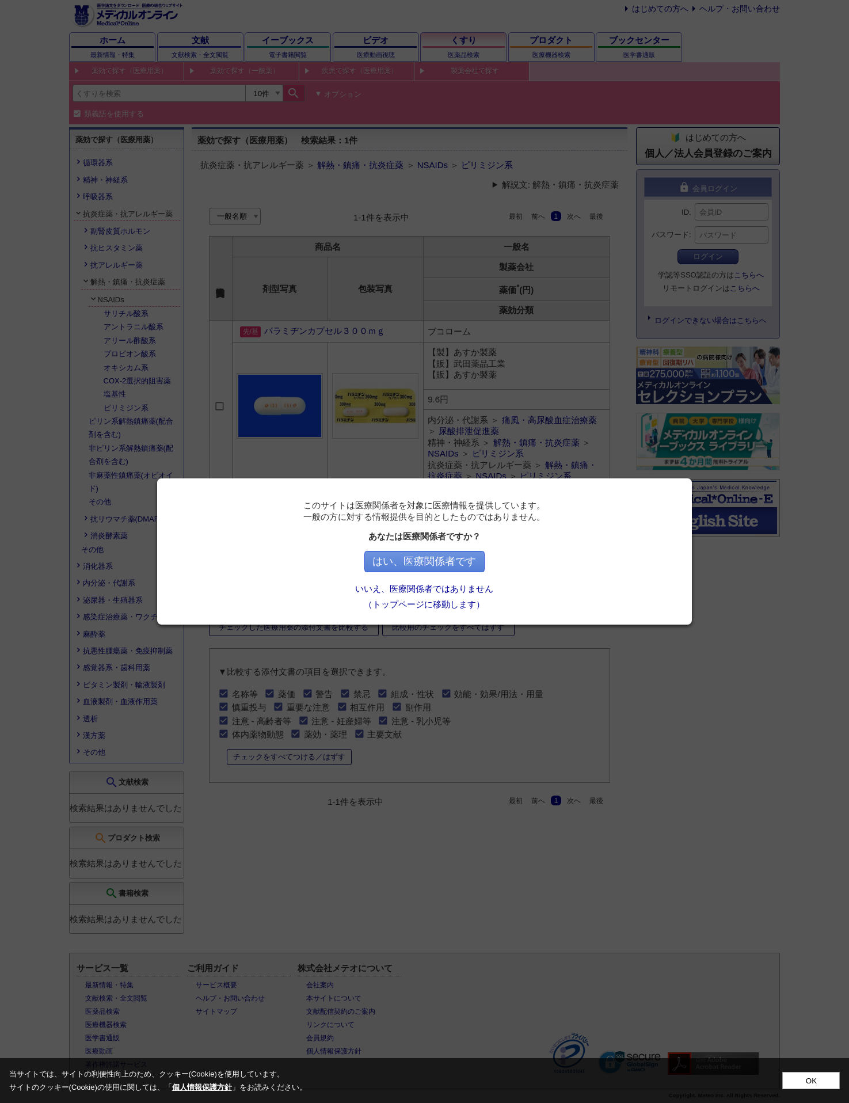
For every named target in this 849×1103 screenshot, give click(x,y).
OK (811, 1081)
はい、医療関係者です (425, 561)
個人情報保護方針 (202, 1087)
